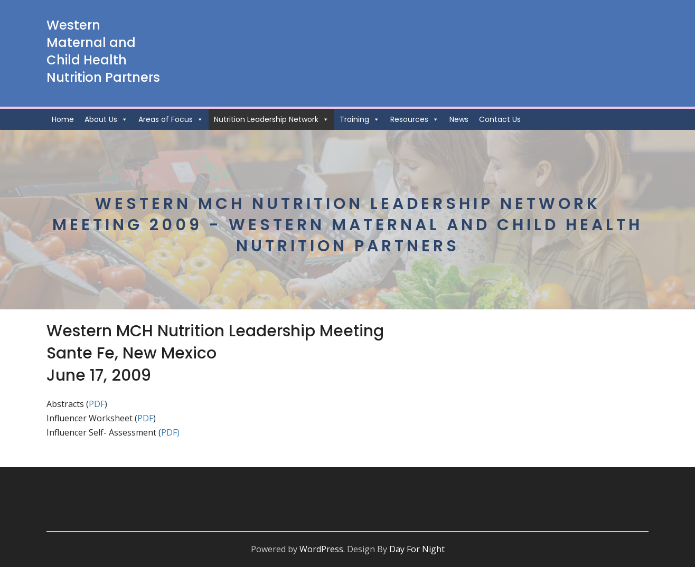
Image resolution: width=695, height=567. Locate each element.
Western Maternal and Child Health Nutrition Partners (103, 51)
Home (63, 119)
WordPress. (322, 549)
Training (360, 119)
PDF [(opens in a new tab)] (145, 418)
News (458, 119)
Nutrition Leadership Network (271, 119)
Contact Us (500, 119)
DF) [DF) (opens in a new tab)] (173, 432)
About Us (106, 119)
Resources (414, 119)
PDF (97, 404)
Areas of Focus (170, 119)
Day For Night (417, 549)
